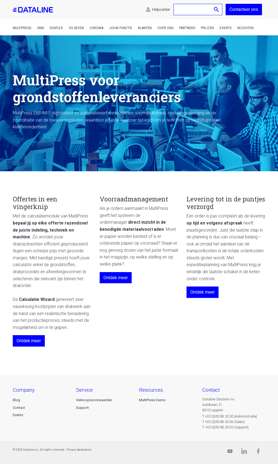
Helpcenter (161, 9)
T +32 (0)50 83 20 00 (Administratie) (229, 416)
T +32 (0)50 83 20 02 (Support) (225, 427)
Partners (187, 28)
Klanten (145, 28)
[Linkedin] (244, 452)
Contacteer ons (243, 9)
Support (82, 408)
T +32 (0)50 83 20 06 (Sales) (223, 422)
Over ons (165, 28)
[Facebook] (258, 452)
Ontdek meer (29, 340)
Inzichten (245, 28)
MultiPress (22, 28)
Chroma (96, 28)
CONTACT (211, 390)
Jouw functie (120, 28)
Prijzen (207, 28)
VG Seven (76, 28)
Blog (16, 400)
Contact (19, 408)
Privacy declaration (79, 449)
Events (226, 28)
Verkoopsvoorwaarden (94, 400)
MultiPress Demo (152, 400)
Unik (40, 28)
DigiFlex (56, 28)
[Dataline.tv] (230, 452)
